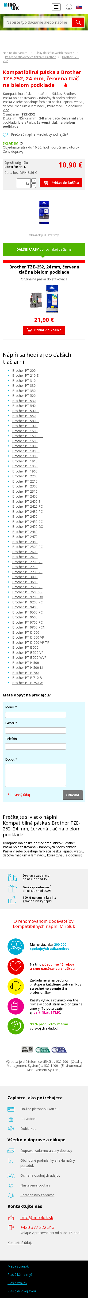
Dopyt (10, 759)
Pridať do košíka (61, 182)
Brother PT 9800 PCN (28, 627)
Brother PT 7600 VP (27, 592)
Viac (6, 110)
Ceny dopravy (13, 151)
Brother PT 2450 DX (27, 526)
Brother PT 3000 (25, 577)
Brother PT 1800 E (26, 451)
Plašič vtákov (17, 1283)
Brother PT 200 (24, 370)
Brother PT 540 (24, 405)
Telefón (11, 738)
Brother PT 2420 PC (27, 506)
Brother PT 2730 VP (27, 572)
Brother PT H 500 (25, 662)
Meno (9, 707)
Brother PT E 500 (25, 647)
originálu (21, 162)
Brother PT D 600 (25, 632)
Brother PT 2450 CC (27, 521)
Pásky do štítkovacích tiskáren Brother (30, 57)
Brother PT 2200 (25, 476)
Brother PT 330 (24, 385)
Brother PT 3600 (25, 582)
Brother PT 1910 (25, 461)
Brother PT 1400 (25, 426)
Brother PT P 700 (25, 672)
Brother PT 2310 (25, 491)
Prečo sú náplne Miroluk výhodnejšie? (39, 134)
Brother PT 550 (24, 415)
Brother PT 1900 (25, 456)
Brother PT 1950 (25, 466)
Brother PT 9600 (25, 617)
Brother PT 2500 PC (27, 546)
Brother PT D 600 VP (28, 637)
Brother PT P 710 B (27, 677)
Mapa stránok (18, 1266)
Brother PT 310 (24, 380)
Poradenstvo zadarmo (37, 1195)
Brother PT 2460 (25, 531)
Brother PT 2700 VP (27, 562)
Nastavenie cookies (35, 1185)
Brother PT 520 (24, 395)
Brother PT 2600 (25, 552)
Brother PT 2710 (25, 567)
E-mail (10, 723)
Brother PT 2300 (25, 486)
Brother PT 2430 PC (27, 511)
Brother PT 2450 (25, 516)
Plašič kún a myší (20, 1274)
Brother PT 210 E (25, 375)
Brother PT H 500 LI (27, 667)
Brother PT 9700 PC (27, 622)
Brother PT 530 (24, 400)
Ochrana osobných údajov (40, 1175)
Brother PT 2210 (25, 481)
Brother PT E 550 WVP (29, 657)
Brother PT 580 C (25, 421)
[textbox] (38, 22)
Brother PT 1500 (25, 431)
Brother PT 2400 (25, 496)
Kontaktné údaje (20, 1242)
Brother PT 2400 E (26, 501)
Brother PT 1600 (25, 441)
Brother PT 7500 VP (27, 587)
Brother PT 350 (24, 390)
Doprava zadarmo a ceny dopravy (46, 1150)
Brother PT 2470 (25, 536)
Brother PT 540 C (25, 411)
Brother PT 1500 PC (27, 436)
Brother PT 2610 (25, 556)
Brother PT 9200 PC (27, 602)
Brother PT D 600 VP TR (30, 642)
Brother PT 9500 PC (27, 612)
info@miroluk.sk (36, 1217)
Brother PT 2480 (25, 541)
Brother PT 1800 (25, 446)
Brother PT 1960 (25, 471)
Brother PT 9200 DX (27, 597)
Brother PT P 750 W (27, 683)
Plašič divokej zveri (22, 1291)
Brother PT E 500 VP (27, 652)
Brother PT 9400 (25, 607)
